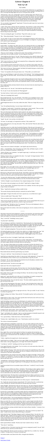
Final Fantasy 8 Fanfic (5, 440)
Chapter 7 (3, 438)
